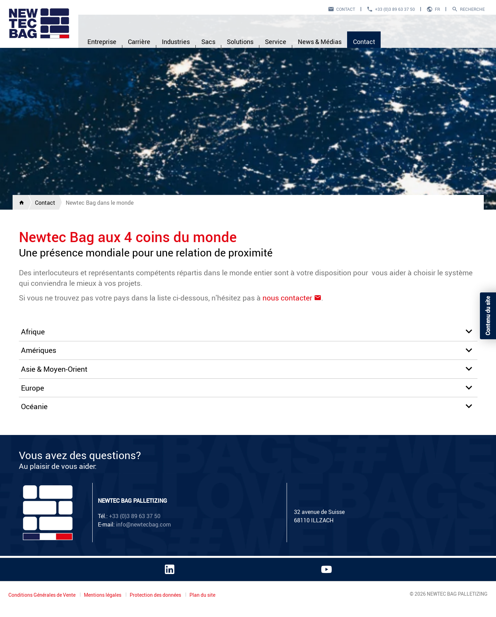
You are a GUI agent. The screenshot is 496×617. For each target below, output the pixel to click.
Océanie (34, 406)
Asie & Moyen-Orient (54, 369)
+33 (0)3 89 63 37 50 (395, 9)
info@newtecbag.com (143, 524)
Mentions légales (103, 594)
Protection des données (156, 594)
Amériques (38, 350)
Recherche (472, 9)
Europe (32, 388)
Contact (345, 9)
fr (437, 9)
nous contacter (287, 298)
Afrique (33, 331)
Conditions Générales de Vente (42, 594)
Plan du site (202, 595)
